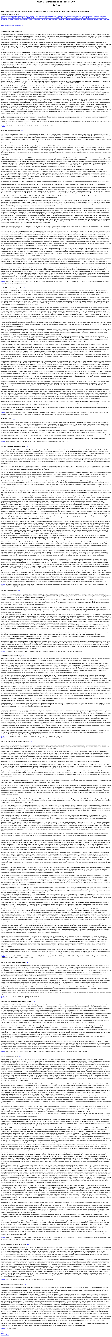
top (22, 130)
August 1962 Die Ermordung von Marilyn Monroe (15, 741)
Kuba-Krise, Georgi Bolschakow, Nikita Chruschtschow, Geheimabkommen (61, 19)
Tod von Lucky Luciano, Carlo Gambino (11, 16)
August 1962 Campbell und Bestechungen (13, 962)
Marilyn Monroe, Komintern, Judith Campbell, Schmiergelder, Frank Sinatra (43, 16)
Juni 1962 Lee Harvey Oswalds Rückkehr (13, 446)
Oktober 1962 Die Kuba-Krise (9, 1056)
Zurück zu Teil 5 (9, 25)
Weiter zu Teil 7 (5, 1335)
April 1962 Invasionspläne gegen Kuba (12, 288)
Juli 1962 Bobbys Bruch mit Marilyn (11, 655)
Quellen (3, 126)
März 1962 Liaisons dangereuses (10, 130)
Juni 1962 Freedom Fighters (9, 590)
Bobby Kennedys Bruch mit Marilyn (88, 18)
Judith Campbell (14, 19)
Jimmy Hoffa (11, 18)
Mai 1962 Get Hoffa (6, 419)
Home (2, 25)
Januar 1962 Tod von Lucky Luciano (11, 31)
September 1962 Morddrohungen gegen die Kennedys (17, 1001)
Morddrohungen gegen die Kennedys (30, 19)
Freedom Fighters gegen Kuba (69, 18)
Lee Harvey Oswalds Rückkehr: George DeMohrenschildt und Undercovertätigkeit (37, 18)
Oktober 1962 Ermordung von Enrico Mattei (13, 1244)
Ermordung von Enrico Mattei (90, 19)
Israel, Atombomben (104, 19)
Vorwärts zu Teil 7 (19, 25)
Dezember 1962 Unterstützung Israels (12, 1284)
